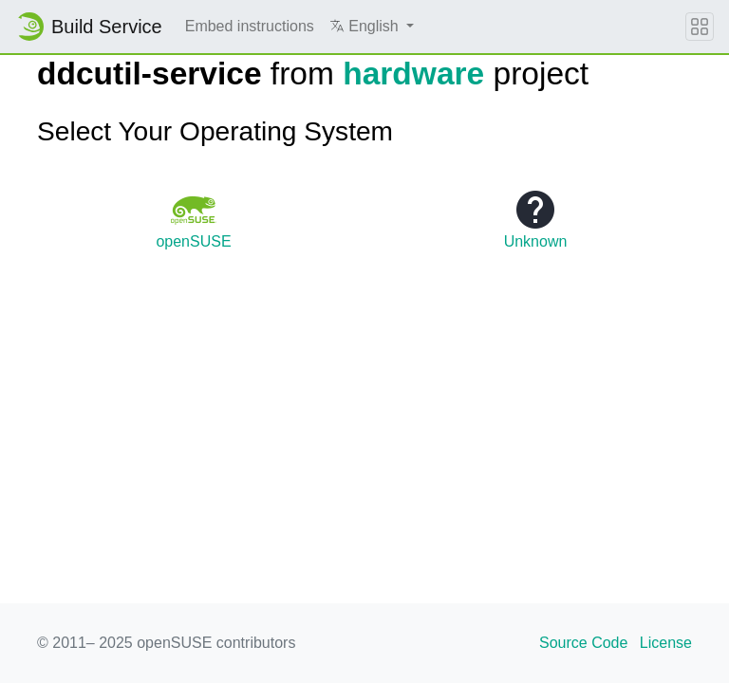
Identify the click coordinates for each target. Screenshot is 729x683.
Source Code (583, 643)
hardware (413, 73)
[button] (371, 27)
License (666, 643)
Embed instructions (249, 26)
